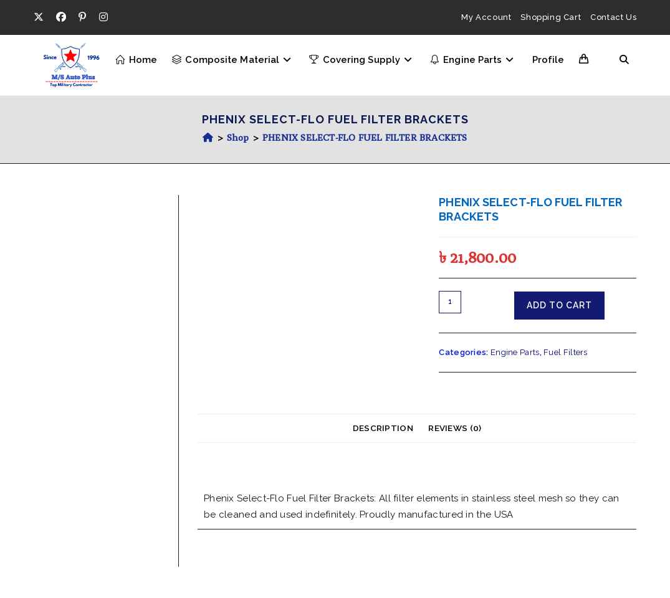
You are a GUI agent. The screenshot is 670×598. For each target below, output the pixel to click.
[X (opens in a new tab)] (42, 17)
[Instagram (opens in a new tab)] (103, 17)
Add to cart (559, 305)
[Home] (208, 137)
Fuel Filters (565, 352)
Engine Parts (515, 352)
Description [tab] (383, 428)
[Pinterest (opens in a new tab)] (82, 17)
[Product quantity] (450, 302)
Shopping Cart (550, 17)
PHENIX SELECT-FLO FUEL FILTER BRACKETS (364, 137)
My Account (486, 17)
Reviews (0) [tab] (454, 428)
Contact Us (613, 17)
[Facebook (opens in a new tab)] (61, 17)
